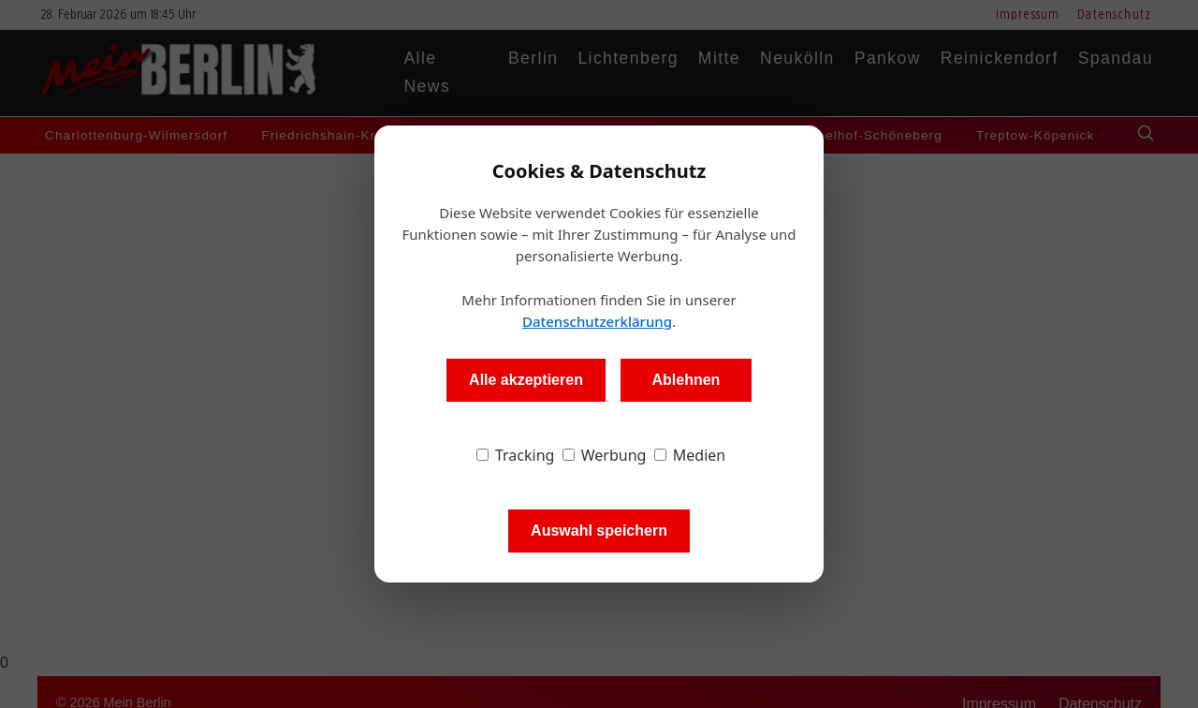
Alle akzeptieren (526, 380)
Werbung (604, 455)
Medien (690, 455)
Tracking (515, 455)
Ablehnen (685, 380)
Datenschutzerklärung (597, 321)
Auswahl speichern (599, 530)
